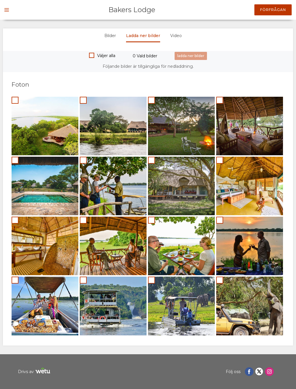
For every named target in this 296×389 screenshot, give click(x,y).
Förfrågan (273, 10)
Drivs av (35, 371)
